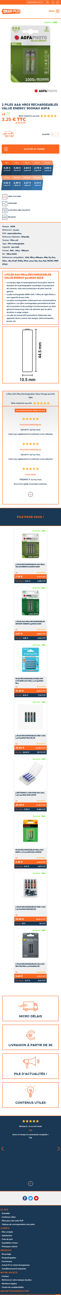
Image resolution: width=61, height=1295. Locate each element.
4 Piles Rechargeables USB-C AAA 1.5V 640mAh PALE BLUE (30, 737)
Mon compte (7, 1232)
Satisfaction (7, 1235)
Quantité (50, 134)
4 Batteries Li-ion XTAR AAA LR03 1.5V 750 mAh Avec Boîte (29, 794)
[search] (47, 2)
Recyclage (6, 1254)
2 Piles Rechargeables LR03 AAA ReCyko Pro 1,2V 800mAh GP (30, 965)
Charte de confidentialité (13, 1287)
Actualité (6, 1213)
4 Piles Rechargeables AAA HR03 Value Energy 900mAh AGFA (30, 565)
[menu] (57, 11)
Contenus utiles (9, 1217)
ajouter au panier (34, 149)
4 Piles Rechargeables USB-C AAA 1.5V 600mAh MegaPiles (30, 908)
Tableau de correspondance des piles (18, 1224)
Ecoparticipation (9, 1258)
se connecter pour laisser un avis (30, 410)
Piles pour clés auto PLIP (12, 1221)
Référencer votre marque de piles (17, 1280)
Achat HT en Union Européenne (16, 1265)
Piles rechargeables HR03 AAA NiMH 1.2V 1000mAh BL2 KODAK (29, 851)
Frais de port (7, 1239)
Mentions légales (9, 1284)
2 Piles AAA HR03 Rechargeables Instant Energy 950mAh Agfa (30, 623)
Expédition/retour (10, 1243)
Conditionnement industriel (14, 1269)
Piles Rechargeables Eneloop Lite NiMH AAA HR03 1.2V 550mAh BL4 (29, 681)
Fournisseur (7, 1261)
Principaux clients (9, 1246)
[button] (2, 1149)
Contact (5, 1276)
